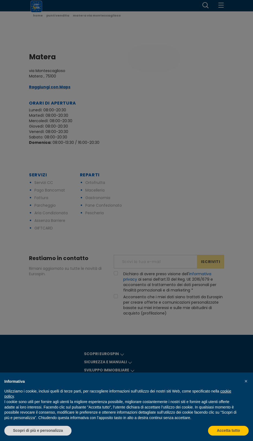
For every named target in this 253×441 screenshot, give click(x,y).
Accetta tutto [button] (228, 430)
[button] (246, 381)
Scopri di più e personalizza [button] (38, 430)
